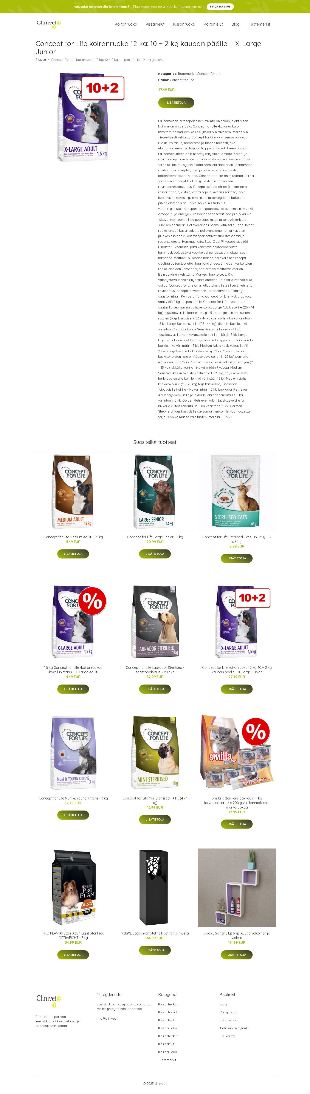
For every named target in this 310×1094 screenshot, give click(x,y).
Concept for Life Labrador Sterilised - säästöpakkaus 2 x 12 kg (155, 672)
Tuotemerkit (259, 25)
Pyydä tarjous (220, 6)
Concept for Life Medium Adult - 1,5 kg (73, 540)
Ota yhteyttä (229, 1015)
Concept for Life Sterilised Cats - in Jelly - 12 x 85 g (236, 542)
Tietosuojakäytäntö (234, 1031)
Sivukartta (227, 1039)
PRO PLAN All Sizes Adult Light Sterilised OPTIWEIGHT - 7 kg (73, 938)
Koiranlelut (213, 25)
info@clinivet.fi (107, 1021)
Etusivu (41, 63)
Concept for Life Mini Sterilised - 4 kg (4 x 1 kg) (155, 803)
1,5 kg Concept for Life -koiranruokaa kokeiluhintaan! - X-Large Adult (73, 672)
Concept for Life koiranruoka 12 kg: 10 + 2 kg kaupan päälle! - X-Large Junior (237, 672)
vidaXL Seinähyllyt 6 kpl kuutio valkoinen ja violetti (237, 938)
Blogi (235, 25)
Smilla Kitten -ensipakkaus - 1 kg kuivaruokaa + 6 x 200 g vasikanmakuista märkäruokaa (237, 805)
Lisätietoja (176, 105)
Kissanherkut (168, 1007)
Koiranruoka (126, 25)
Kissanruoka (184, 25)
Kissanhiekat (167, 1015)
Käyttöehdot (229, 1023)
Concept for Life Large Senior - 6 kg (155, 540)
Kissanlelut (155, 25)
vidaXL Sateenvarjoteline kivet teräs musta (155, 936)
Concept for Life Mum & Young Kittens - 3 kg (73, 801)
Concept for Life (209, 77)
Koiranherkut (168, 1039)
